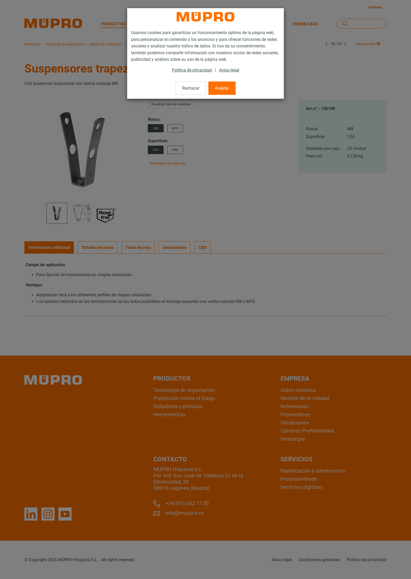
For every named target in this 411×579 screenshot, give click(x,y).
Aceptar (222, 88)
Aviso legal (229, 70)
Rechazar (190, 88)
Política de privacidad (192, 70)
